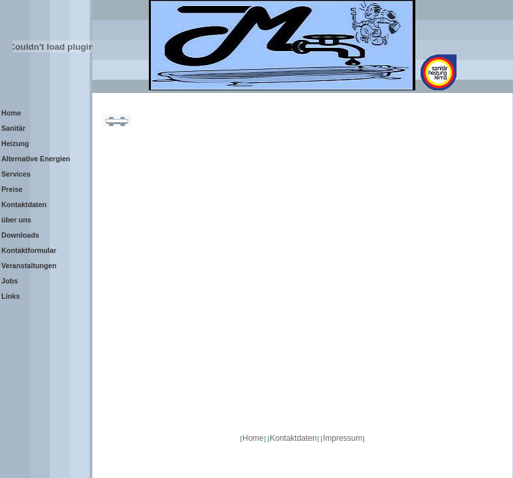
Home (253, 438)
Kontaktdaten (293, 438)
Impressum (342, 438)
